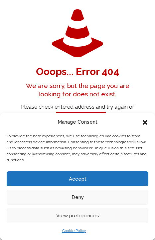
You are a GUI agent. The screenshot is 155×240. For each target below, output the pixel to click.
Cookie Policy (74, 230)
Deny (78, 197)
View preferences (77, 216)
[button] (145, 122)
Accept (77, 179)
